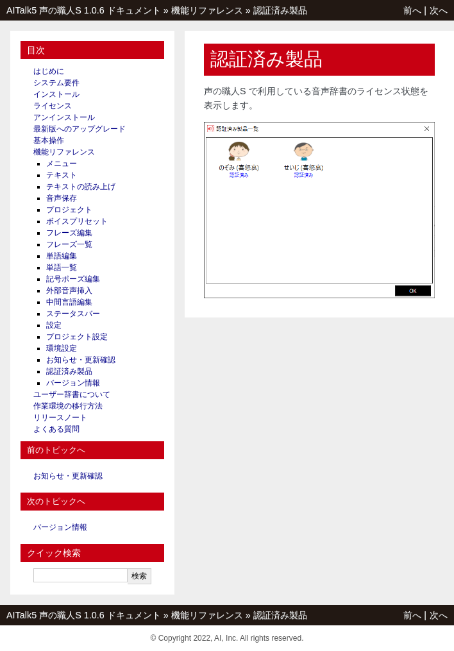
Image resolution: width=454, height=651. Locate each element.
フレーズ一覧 (69, 244)
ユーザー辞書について (71, 394)
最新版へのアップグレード (79, 128)
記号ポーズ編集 (73, 279)
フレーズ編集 (69, 232)
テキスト (61, 175)
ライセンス (52, 105)
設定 (54, 325)
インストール (56, 94)
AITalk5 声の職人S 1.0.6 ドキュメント (83, 10)
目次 (36, 50)
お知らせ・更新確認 (80, 359)
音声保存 (61, 198)
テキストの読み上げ (80, 186)
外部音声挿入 (69, 290)
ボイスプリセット (77, 221)
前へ (412, 10)
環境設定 (61, 348)
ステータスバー (73, 313)
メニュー (61, 163)
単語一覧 (61, 267)
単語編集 (61, 255)
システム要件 (56, 82)
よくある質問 (56, 429)
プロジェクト (69, 209)
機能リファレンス (207, 10)
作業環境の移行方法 (68, 406)
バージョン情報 (73, 382)
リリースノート (60, 417)
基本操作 (48, 140)
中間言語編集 (69, 302)
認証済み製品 (280, 10)
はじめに (48, 71)
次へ (439, 10)
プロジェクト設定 (77, 336)
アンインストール (64, 117)
